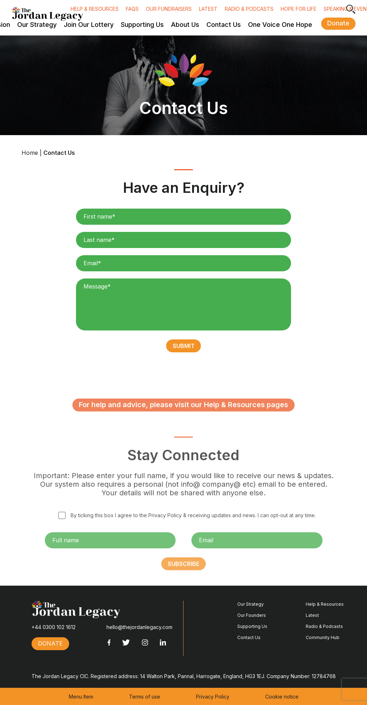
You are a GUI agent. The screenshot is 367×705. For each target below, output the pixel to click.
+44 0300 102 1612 (54, 627)
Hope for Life (298, 9)
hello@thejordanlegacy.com (139, 627)
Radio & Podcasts (249, 9)
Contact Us (223, 24)
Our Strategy (37, 24)
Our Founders (251, 615)
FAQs (132, 9)
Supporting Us (142, 24)
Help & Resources (95, 9)
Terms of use (144, 697)
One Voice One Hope (280, 24)
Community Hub (322, 637)
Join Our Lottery (89, 24)
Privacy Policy (212, 697)
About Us (185, 24)
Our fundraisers (169, 9)
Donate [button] (338, 23)
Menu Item (81, 697)
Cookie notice (282, 697)
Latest (208, 9)
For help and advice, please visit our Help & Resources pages (183, 416)
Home (30, 152)
